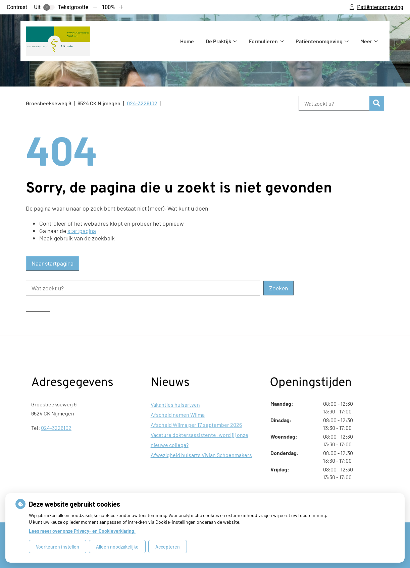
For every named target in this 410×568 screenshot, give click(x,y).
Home (187, 41)
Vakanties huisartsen (175, 404)
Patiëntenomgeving (319, 41)
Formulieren (263, 41)
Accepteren (167, 547)
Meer (366, 41)
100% (108, 7)
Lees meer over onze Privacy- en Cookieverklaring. (82, 531)
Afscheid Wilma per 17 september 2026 (196, 424)
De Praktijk (218, 41)
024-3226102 (56, 427)
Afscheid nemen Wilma (178, 414)
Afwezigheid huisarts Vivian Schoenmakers (201, 455)
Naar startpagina (52, 263)
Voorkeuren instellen (57, 547)
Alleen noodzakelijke (117, 547)
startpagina (81, 230)
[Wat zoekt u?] (334, 103)
